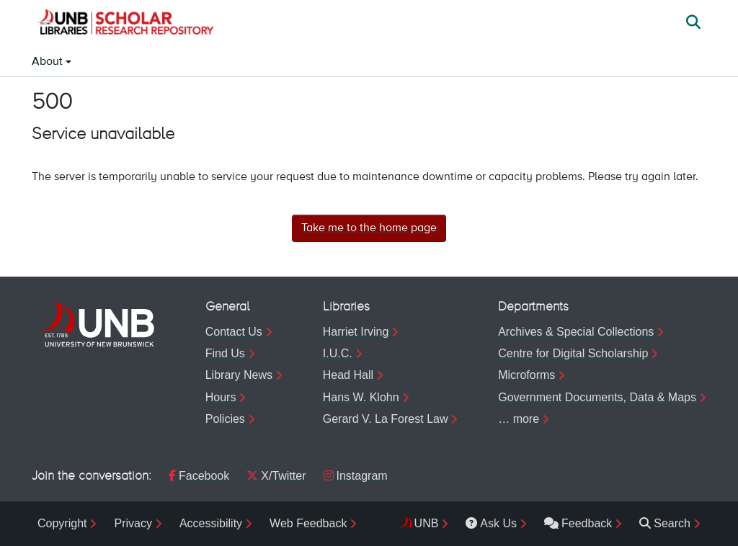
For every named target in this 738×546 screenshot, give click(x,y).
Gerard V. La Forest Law (385, 419)
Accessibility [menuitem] (210, 523)
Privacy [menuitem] (132, 523)
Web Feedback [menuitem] (308, 523)
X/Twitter (276, 476)
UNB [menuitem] (426, 523)
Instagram (356, 476)
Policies (225, 419)
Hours (220, 397)
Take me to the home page (369, 228)
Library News (238, 375)
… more (518, 419)
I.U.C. (337, 353)
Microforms (526, 375)
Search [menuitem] (664, 523)
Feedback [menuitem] (578, 523)
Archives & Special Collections (576, 332)
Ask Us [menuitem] (491, 523)
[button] (125, 24)
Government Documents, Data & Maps (597, 397)
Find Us (225, 353)
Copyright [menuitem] (61, 523)
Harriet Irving (356, 332)
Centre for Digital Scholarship (573, 353)
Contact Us (233, 332)
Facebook (199, 476)
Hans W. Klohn (361, 397)
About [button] (49, 62)
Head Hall (348, 375)
